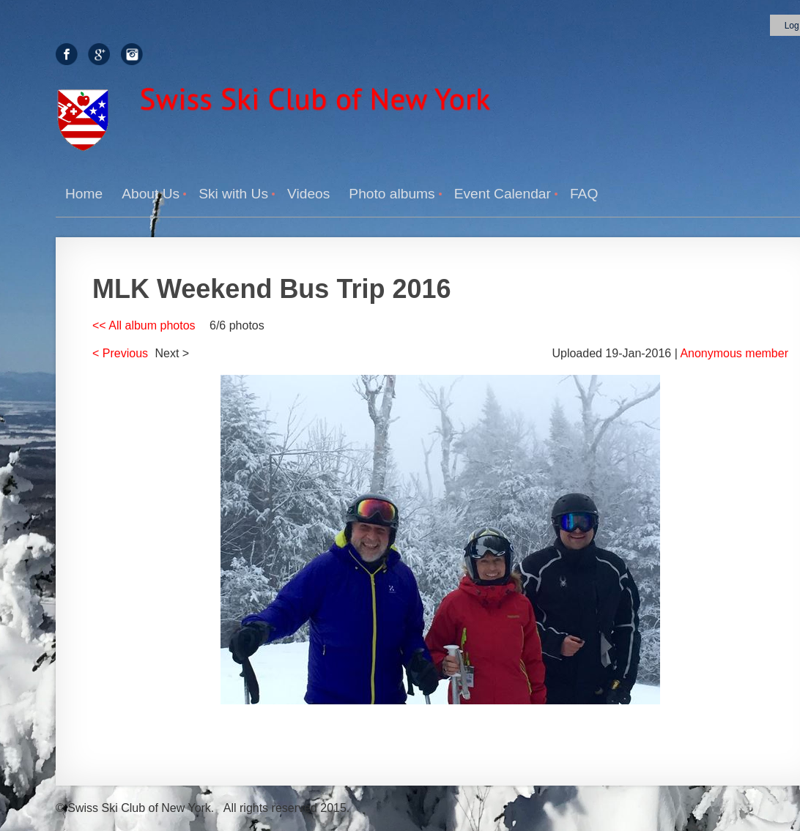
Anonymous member (734, 353)
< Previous (120, 353)
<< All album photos (144, 325)
